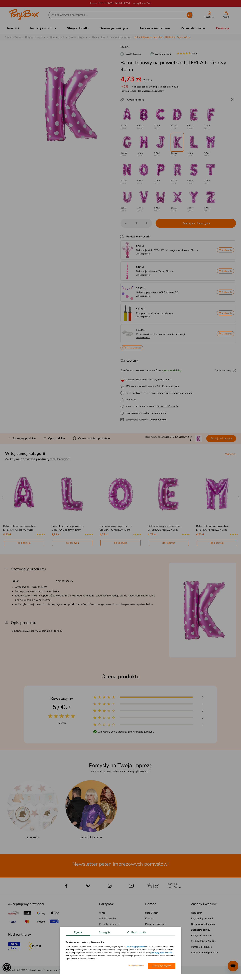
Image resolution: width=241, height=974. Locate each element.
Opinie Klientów (107, 918)
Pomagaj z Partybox (201, 946)
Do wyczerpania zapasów (151, 91)
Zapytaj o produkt (163, 54)
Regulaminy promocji (202, 918)
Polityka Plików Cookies (203, 941)
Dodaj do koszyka (195, 223)
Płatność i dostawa (155, 924)
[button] (6, 967)
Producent (131, 399)
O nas (102, 912)
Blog (101, 935)
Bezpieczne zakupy (200, 929)
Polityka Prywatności (202, 935)
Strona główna (13, 37)
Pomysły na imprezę (109, 924)
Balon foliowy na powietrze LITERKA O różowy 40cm (116, 528)
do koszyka (24, 543)
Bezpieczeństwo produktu (204, 952)
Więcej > (230, 454)
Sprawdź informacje (182, 393)
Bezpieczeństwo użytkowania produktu (146, 413)
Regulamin (196, 912)
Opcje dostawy (223, 370)
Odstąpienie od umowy (203, 924)
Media (102, 941)
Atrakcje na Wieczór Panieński (114, 929)
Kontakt (149, 918)
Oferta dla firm (158, 419)
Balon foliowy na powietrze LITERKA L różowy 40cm (67, 528)
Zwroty (149, 929)
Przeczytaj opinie (170, 386)
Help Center (151, 912)
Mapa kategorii (106, 946)
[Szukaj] (118, 15)
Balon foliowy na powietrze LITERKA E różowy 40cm (164, 528)
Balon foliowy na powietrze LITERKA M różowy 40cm (212, 528)
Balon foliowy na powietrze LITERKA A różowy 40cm (19, 528)
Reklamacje (151, 935)
